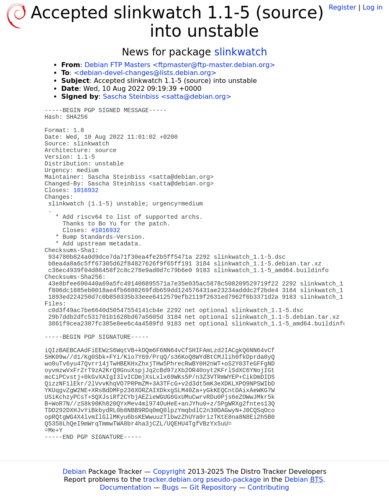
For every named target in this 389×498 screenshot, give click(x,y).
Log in (373, 7)
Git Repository (213, 487)
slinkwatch (240, 52)
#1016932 (105, 230)
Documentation (125, 487)
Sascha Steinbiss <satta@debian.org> (167, 96)
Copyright (169, 471)
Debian (74, 471)
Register (342, 7)
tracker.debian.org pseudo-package (202, 479)
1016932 (85, 190)
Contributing (268, 487)
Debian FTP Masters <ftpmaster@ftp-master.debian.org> (180, 65)
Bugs (170, 487)
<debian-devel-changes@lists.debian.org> (145, 73)
